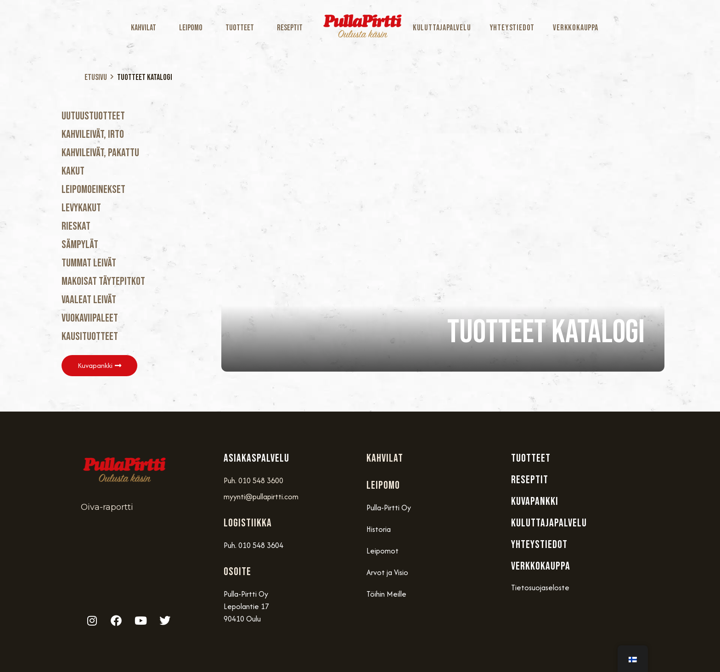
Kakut (73, 171)
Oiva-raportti (107, 507)
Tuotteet (242, 28)
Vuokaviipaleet (90, 318)
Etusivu (95, 77)
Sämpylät (80, 244)
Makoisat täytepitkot (103, 281)
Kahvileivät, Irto (93, 134)
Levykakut (81, 208)
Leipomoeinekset (93, 189)
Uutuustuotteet (93, 116)
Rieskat (76, 226)
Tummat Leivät (89, 263)
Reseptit (290, 28)
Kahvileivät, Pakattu (100, 152)
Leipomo (193, 28)
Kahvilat (146, 28)
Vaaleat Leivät (89, 299)
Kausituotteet (90, 336)
